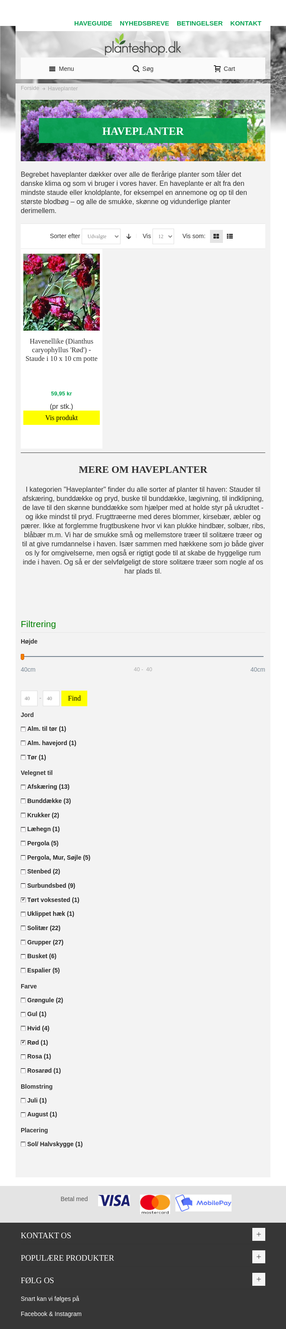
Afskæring (48, 786)
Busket (42, 956)
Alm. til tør (46, 728)
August (42, 1114)
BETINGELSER (200, 23)
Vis (147, 236)
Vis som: (193, 236)
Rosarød (44, 1070)
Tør (36, 757)
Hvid (38, 1028)
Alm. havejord (51, 742)
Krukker (43, 815)
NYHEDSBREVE (144, 23)
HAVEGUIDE (93, 23)
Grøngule (45, 1000)
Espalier (43, 970)
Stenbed (43, 871)
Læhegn (43, 828)
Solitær (43, 927)
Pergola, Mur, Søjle (58, 857)
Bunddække (49, 800)
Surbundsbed (51, 885)
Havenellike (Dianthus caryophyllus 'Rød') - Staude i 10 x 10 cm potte (61, 350)
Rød (37, 1042)
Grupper (45, 942)
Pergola (42, 843)
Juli (37, 1100)
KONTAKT (245, 23)
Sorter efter (65, 236)
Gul (36, 1013)
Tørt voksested (53, 899)
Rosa (39, 1056)
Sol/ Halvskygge (55, 1144)
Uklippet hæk (50, 913)
